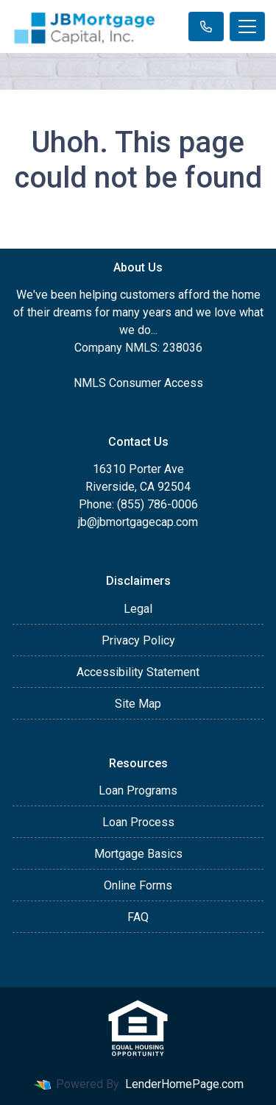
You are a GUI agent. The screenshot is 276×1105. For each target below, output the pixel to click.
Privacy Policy (138, 640)
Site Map (138, 704)
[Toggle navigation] (247, 26)
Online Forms (138, 885)
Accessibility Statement (138, 672)
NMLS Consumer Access (138, 383)
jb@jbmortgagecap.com (138, 522)
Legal (138, 609)
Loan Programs (138, 790)
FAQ (138, 917)
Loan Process (138, 822)
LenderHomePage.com (184, 1084)
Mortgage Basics (138, 854)
